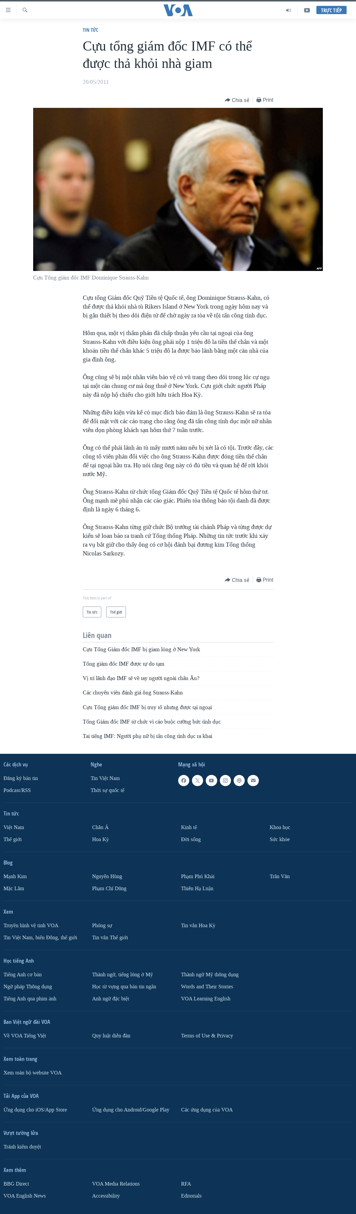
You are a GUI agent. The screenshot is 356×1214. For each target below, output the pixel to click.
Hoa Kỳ (100, 839)
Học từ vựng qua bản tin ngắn (124, 986)
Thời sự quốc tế (107, 790)
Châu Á (100, 827)
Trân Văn (280, 876)
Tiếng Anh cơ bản (23, 974)
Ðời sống (191, 839)
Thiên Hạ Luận (197, 888)
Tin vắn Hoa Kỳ (198, 925)
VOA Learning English (205, 998)
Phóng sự (102, 925)
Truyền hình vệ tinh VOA (31, 925)
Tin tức (90, 29)
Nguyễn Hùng (107, 876)
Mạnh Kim (15, 876)
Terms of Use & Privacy (207, 1035)
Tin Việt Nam (105, 778)
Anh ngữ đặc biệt (110, 998)
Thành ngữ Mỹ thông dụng (210, 974)
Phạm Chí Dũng (109, 888)
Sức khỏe (280, 839)
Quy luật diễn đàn (111, 1035)
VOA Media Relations (116, 1183)
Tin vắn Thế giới (110, 937)
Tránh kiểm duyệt (22, 1146)
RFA (186, 1183)
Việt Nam (14, 827)
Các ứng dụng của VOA (207, 1109)
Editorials (191, 1196)
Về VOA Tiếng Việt (25, 1035)
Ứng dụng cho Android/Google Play (130, 1109)
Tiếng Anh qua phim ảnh (30, 998)
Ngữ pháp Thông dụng (28, 986)
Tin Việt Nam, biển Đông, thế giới (40, 937)
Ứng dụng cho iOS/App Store (35, 1109)
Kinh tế (189, 827)
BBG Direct (16, 1183)
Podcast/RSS (17, 790)
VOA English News (25, 1196)
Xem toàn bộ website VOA (33, 1072)
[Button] (237, 100)
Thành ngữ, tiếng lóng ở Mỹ (122, 974)
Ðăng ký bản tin (21, 778)
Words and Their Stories (207, 986)
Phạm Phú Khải (198, 876)
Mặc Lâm (14, 888)
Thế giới (13, 839)
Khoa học (280, 827)
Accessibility (106, 1196)
